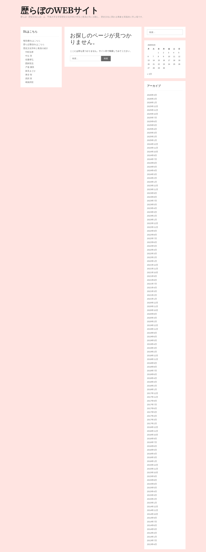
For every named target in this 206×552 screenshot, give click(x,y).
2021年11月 (152, 268)
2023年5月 (152, 204)
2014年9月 (152, 518)
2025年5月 (152, 125)
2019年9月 (152, 333)
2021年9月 (152, 276)
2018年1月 (152, 389)
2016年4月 (152, 453)
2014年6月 (152, 525)
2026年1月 (152, 102)
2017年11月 (152, 397)
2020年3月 (152, 318)
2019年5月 (152, 340)
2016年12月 (152, 427)
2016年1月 (152, 461)
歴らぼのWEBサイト (59, 10)
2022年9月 (152, 231)
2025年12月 (152, 106)
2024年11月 (152, 148)
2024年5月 (152, 167)
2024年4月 (152, 170)
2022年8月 (152, 235)
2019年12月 (152, 325)
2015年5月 (152, 487)
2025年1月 (152, 140)
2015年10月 (152, 472)
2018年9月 (152, 363)
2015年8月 (152, 480)
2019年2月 (152, 351)
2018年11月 (152, 359)
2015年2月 (152, 499)
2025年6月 (152, 121)
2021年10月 (152, 272)
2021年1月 (152, 299)
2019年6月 (152, 336)
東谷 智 (28, 74)
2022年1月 (152, 261)
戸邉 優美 (29, 67)
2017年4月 (152, 416)
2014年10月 (152, 514)
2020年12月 (152, 302)
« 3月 (149, 74)
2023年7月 (152, 200)
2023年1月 (152, 219)
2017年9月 (152, 401)
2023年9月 (152, 193)
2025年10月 (152, 114)
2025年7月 (152, 117)
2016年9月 (152, 438)
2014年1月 (152, 537)
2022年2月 (152, 257)
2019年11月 (152, 329)
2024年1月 (152, 182)
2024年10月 (152, 151)
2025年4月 (152, 129)
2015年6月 (152, 484)
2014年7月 (152, 521)
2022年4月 (152, 250)
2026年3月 (152, 95)
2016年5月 (152, 450)
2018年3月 (152, 382)
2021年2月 (152, 295)
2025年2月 (152, 136)
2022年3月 (152, 253)
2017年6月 (152, 408)
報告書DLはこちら (31, 41)
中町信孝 (29, 52)
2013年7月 (152, 540)
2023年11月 (152, 189)
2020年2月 (152, 321)
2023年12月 (152, 185)
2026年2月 (152, 99)
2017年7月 (152, 404)
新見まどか (30, 71)
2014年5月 (152, 529)
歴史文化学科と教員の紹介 (35, 48)
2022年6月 (152, 242)
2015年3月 (152, 495)
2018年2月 (152, 386)
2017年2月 (152, 423)
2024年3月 (152, 174)
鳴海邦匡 (29, 82)
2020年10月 (152, 310)
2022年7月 (152, 238)
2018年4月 (152, 378)
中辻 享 (28, 56)
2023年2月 (152, 216)
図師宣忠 (29, 63)
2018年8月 (152, 367)
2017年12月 (152, 393)
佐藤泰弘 (29, 59)
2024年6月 (152, 163)
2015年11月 (152, 469)
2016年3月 (152, 457)
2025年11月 (152, 110)
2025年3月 (152, 133)
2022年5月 (152, 246)
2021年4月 (152, 287)
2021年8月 (152, 280)
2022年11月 (152, 227)
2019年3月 (152, 348)
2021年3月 (152, 291)
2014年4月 (152, 533)
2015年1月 (152, 502)
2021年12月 (152, 265)
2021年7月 (152, 284)
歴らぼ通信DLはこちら (33, 44)
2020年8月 (152, 314)
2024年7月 (152, 159)
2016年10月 (152, 435)
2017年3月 (152, 419)
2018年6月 (152, 374)
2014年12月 (152, 506)
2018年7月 (152, 370)
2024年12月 (152, 144)
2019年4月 (152, 344)
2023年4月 (152, 208)
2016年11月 (152, 431)
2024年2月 (152, 178)
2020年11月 (152, 306)
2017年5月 (152, 412)
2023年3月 (152, 212)
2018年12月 (152, 355)
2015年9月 (152, 476)
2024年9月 (152, 155)
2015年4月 (152, 491)
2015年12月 (152, 465)
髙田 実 (28, 78)
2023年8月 (152, 197)
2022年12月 (152, 223)
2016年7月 (152, 442)
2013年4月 (152, 544)
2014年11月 (152, 510)
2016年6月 (152, 446)
